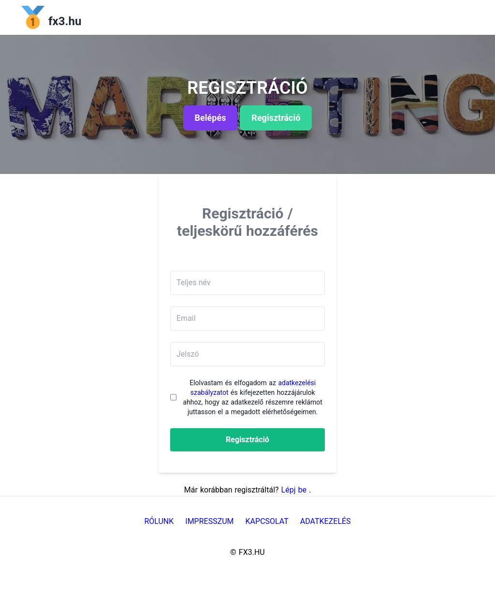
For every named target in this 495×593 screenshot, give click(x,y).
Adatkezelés (325, 521)
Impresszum (209, 521)
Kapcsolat (267, 521)
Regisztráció (247, 439)
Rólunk (159, 521)
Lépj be (295, 489)
